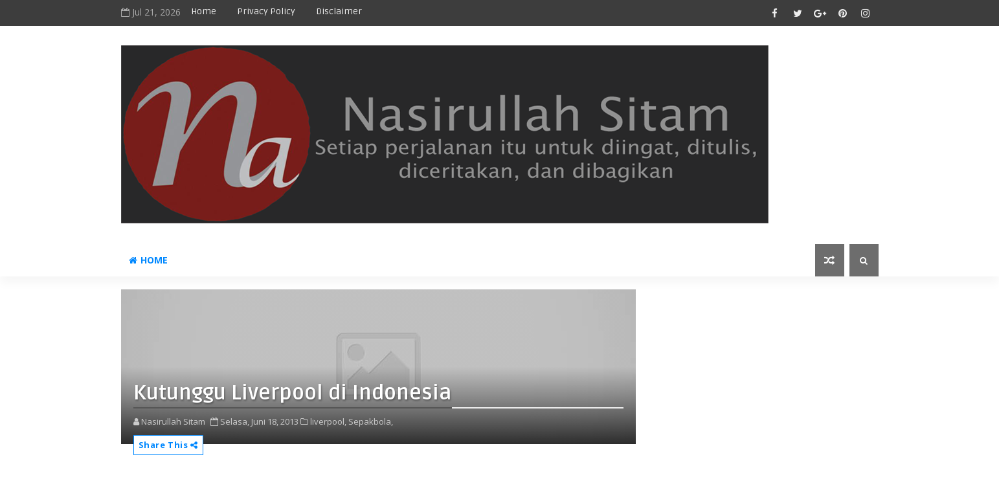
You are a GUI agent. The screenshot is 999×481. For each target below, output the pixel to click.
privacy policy (266, 11)
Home (203, 11)
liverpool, (328, 421)
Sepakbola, (370, 421)
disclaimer (339, 11)
